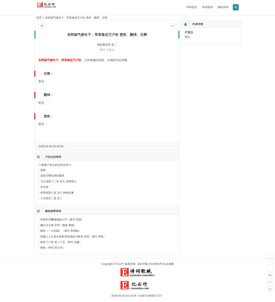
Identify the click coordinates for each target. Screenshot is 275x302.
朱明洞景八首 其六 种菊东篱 (57, 192)
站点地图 (168, 263)
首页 (39, 17)
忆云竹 (120, 263)
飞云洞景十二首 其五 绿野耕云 (58, 181)
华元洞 (44, 186)
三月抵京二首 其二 (51, 198)
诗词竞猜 (207, 7)
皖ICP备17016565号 (150, 263)
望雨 (43, 170)
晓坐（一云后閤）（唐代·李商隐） (60, 230)
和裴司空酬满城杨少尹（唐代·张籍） (62, 219)
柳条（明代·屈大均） (52, 247)
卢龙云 (110, 49)
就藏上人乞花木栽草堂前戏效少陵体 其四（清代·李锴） (73, 236)
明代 (102, 49)
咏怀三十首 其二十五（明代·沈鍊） (61, 242)
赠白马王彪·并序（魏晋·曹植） (58, 225)
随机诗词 (223, 7)
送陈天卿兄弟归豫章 (52, 175)
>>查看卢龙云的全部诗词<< (54, 164)
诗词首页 (191, 7)
